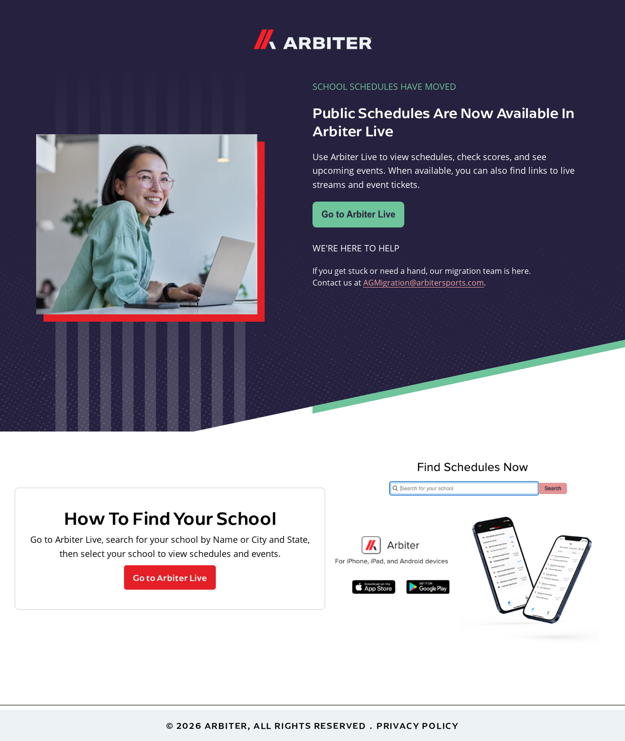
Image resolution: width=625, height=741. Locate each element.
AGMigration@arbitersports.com (423, 282)
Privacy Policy (417, 725)
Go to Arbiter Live (170, 577)
